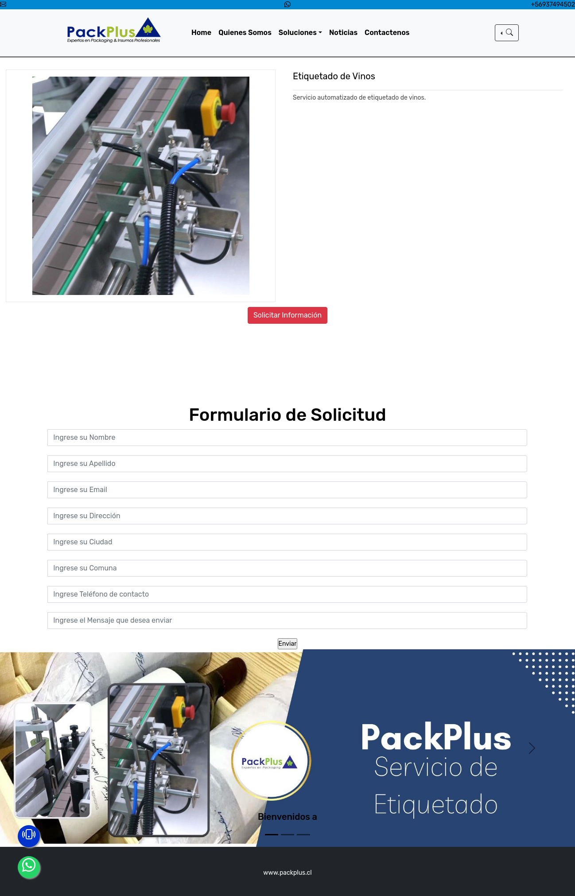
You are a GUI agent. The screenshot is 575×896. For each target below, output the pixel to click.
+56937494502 (553, 4)
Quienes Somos (247, 32)
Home (204, 32)
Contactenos (388, 32)
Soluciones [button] (300, 32)
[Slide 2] (287, 835)
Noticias (345, 32)
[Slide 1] (271, 835)
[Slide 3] (303, 835)
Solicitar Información (287, 315)
